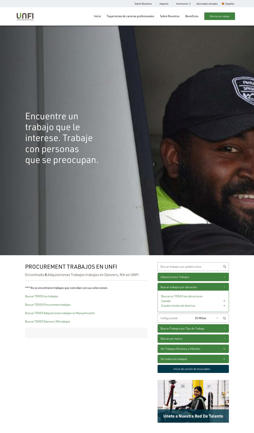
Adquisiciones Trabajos (175, 277)
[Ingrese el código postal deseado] (175, 318)
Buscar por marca (171, 338)
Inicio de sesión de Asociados (192, 369)
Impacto (163, 3)
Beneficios (191, 16)
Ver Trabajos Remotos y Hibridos (180, 348)
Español (229, 3)
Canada (165, 301)
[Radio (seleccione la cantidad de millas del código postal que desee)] (207, 318)
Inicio (97, 16)
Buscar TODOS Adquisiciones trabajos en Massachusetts (60, 313)
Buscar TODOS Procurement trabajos (48, 304)
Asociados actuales (207, 3)
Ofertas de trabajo (220, 16)
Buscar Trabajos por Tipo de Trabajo (182, 328)
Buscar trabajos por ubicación (179, 287)
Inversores (182, 3)
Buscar (224, 266)
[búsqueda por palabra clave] (193, 266)
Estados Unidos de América (178, 305)
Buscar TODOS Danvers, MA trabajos (47, 321)
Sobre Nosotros (143, 3)
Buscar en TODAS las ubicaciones (182, 296)
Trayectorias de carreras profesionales (130, 16)
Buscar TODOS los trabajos (41, 296)
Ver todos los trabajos (174, 359)
